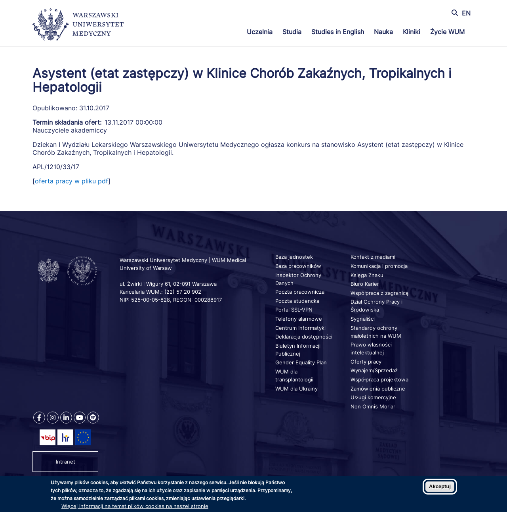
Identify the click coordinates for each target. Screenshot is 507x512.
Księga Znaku (367, 275)
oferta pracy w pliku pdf (71, 181)
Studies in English (337, 32)
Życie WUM (447, 32)
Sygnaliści (363, 319)
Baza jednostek (294, 257)
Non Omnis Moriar (373, 406)
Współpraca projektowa (379, 379)
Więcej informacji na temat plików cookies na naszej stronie (134, 506)
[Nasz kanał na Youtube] (80, 417)
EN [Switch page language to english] (466, 13)
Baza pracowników (298, 266)
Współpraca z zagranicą (379, 293)
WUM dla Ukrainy (296, 388)
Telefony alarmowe (298, 319)
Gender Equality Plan (301, 362)
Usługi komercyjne (373, 397)
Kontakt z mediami (373, 257)
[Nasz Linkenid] (66, 417)
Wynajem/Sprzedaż (374, 370)
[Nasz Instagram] (53, 417)
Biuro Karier (365, 284)
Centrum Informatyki (300, 328)
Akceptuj (440, 486)
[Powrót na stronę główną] (78, 25)
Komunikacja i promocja (379, 266)
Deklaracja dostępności (303, 336)
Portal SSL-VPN (294, 309)
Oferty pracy (366, 361)
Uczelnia (260, 32)
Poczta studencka (297, 301)
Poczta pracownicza (299, 292)
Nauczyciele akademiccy (69, 130)
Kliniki (411, 32)
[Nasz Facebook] (39, 417)
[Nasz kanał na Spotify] (93, 417)
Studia (291, 32)
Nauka (383, 32)
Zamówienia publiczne (378, 388)
